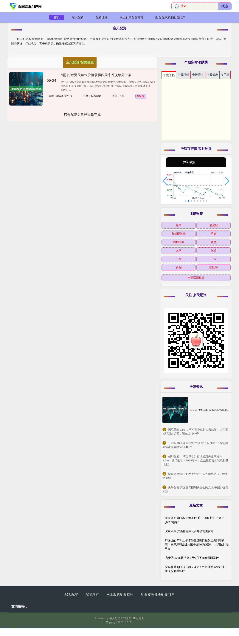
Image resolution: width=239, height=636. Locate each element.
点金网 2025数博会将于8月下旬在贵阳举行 (192, 557)
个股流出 (212, 74)
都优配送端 (179, 233)
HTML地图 (138, 618)
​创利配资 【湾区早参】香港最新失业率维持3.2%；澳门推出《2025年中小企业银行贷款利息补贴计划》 (195, 460)
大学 (178, 250)
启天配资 (78, 17)
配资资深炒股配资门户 (170, 17)
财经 (213, 250)
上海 (178, 258)
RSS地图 (125, 618)
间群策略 (178, 242)
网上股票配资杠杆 (131, 17)
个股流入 (198, 74)
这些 (178, 225)
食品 (178, 267)
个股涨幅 (169, 75)
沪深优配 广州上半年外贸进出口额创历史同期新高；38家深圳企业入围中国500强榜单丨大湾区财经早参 (197, 544)
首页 (57, 17)
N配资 (140, 96)
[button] (164, 181)
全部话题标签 (196, 277)
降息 (213, 242)
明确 (213, 233)
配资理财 (102, 17)
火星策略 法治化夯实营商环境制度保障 (189, 531)
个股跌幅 (183, 74)
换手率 (225, 74)
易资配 (213, 225)
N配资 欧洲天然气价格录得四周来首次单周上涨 (96, 75)
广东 (213, 258)
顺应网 (213, 267)
